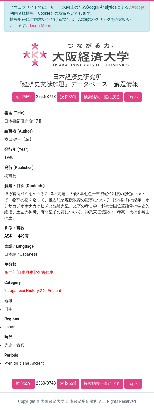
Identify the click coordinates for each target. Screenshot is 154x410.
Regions (11, 319)
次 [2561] (68, 97)
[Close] (138, 7)
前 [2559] (24, 97)
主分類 (10, 264)
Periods (11, 355)
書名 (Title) (14, 113)
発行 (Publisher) (18, 167)
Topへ (133, 97)
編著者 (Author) (18, 131)
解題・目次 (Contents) (24, 185)
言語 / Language (19, 246)
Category (12, 282)
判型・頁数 (14, 228)
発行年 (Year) (16, 149)
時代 (8, 337)
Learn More (40, 25)
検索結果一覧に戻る (102, 97)
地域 (8, 300)
